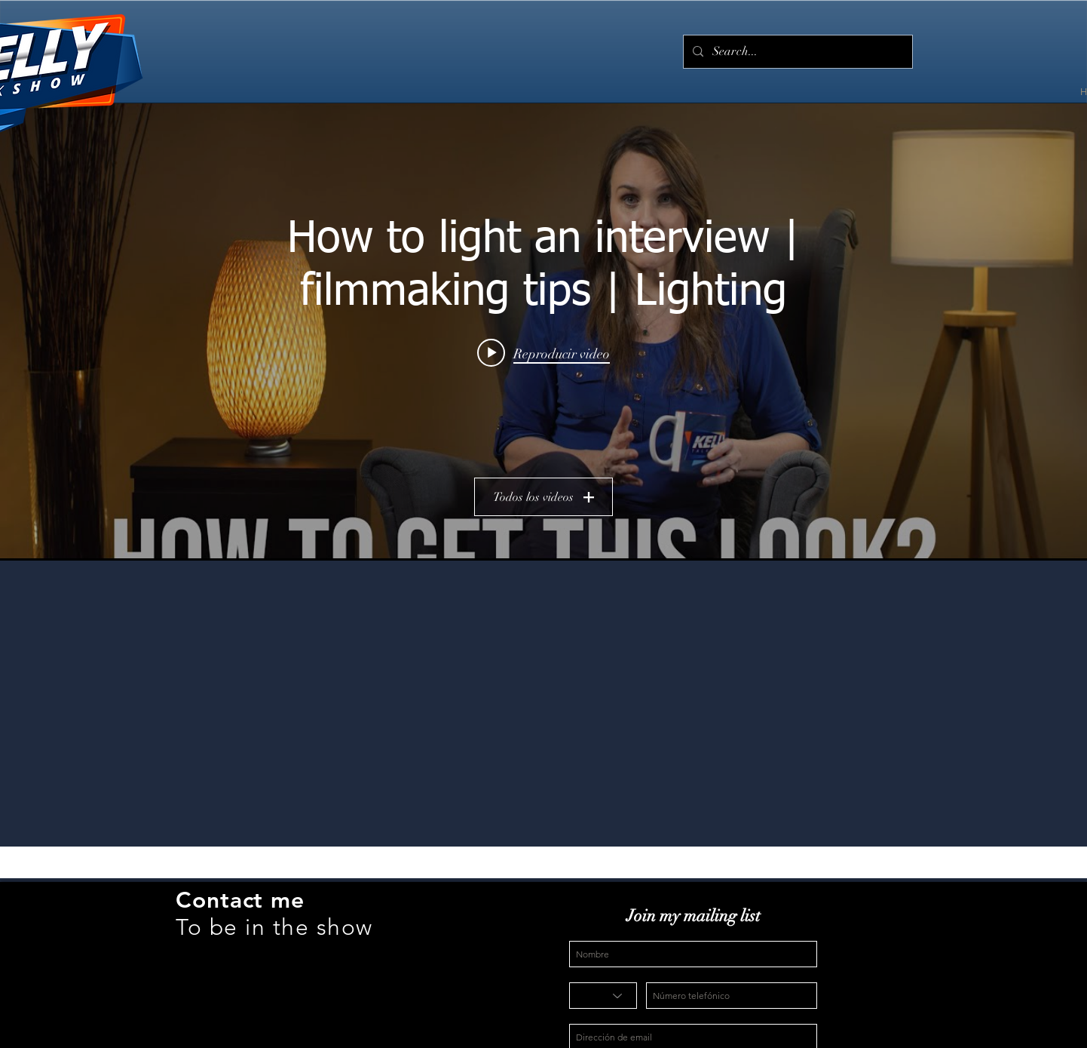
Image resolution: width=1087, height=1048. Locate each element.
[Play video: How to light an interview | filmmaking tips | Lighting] (543, 353)
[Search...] (796, 51)
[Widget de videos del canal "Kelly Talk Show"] (543, 330)
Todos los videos (543, 497)
